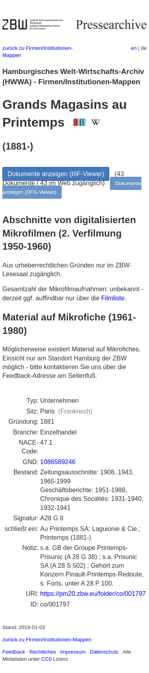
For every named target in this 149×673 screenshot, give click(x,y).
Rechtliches (42, 652)
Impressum (72, 652)
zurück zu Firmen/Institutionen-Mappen (46, 640)
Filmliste (113, 298)
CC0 (46, 659)
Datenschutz (104, 652)
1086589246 (57, 462)
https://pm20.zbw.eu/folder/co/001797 (93, 593)
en (134, 48)
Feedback (13, 652)
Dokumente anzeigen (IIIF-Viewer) (56, 174)
